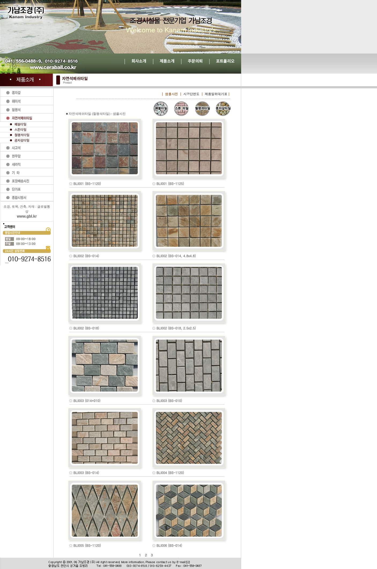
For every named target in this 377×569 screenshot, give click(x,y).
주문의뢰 (195, 61)
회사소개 (138, 61)
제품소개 (167, 61)
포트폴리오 (225, 61)
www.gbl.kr (27, 216)
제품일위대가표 (216, 94)
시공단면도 (191, 94)
